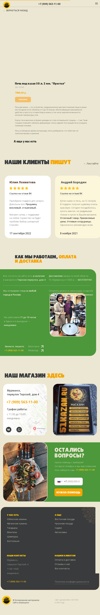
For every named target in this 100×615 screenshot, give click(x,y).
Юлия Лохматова (22, 182)
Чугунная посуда (64, 523)
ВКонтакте (33, 346)
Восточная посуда (64, 519)
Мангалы (12, 532)
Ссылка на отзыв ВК (71, 193)
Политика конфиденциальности (72, 581)
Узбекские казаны (17, 519)
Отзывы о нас (62, 564)
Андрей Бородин (73, 182)
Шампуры (12, 536)
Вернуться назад (17, 10)
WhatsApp (33, 350)
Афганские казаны (17, 523)
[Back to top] (3, 611)
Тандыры (12, 527)
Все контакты (62, 568)
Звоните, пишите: (14, 346)
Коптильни (13, 541)
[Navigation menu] (96, 3)
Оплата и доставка (65, 559)
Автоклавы (61, 532)
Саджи (58, 527)
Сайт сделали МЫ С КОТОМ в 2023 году (66, 601)
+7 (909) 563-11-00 (49, 4)
